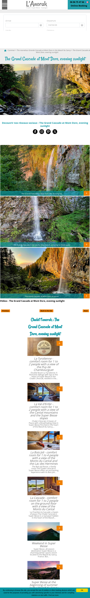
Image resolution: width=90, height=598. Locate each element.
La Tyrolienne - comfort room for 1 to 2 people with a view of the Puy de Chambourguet (43, 364)
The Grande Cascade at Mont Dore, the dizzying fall (42, 194)
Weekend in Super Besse (43, 544)
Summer (11, 50)
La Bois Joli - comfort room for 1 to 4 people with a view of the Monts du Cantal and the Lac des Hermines (43, 458)
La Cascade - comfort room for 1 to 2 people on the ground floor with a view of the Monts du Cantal (43, 503)
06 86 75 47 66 (77, 2)
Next (86, 311)
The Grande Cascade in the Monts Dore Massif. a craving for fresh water (41, 245)
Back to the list (46, 311)
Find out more (53, 595)
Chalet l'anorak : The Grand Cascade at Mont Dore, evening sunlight (45, 327)
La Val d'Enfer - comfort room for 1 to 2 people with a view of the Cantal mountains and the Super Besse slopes (43, 411)
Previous (5, 311)
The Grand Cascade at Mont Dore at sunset (42, 296)
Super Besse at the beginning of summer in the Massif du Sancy (43, 585)
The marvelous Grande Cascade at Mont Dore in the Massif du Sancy (44, 50)
